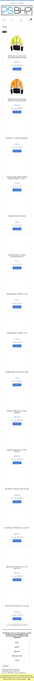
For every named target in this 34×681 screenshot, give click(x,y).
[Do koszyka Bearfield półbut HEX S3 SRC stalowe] (17, 462)
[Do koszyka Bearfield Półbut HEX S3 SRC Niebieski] (17, 423)
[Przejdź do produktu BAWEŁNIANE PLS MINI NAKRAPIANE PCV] (17, 245)
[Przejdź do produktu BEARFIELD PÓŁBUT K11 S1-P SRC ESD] (17, 556)
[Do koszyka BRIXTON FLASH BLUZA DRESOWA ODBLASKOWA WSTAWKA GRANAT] (17, 112)
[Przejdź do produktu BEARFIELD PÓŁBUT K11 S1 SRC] (17, 517)
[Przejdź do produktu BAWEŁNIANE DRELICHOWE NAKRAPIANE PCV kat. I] (17, 166)
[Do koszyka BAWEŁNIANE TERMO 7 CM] (17, 346)
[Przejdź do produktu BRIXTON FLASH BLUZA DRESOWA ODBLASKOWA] (17, 43)
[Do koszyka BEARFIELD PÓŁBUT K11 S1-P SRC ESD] (17, 579)
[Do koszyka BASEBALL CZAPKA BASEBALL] (17, 151)
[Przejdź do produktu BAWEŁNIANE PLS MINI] (17, 205)
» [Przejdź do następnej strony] (28, 625)
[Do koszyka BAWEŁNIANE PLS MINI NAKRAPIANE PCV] (17, 268)
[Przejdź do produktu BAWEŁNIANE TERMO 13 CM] (17, 283)
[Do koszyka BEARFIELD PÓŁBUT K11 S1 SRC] (17, 540)
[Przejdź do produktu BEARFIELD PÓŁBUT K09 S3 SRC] (17, 478)
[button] (4, 20)
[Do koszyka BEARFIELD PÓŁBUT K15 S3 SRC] (17, 618)
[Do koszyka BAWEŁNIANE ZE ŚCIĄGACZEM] (17, 385)
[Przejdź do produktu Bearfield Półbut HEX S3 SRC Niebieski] (17, 400)
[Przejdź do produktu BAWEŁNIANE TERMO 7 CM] (17, 322)
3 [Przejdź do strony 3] (13, 625)
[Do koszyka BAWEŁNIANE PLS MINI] (17, 229)
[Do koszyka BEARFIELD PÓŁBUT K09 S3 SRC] (17, 501)
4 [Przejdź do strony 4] (16, 625)
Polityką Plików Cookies (6, 677)
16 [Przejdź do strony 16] (25, 625)
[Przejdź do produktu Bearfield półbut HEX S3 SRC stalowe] (17, 439)
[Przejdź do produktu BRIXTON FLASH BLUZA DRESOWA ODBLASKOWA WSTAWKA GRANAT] (17, 87)
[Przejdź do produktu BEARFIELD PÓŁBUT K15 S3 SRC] (17, 595)
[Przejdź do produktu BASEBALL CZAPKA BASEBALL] (17, 128)
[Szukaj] (13, 20)
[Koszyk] (29, 20)
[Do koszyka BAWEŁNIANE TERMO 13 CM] (17, 307)
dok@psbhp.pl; (22, 672)
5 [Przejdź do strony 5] (19, 625)
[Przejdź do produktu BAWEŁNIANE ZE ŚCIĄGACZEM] (17, 361)
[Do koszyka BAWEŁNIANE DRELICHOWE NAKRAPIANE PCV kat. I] (17, 190)
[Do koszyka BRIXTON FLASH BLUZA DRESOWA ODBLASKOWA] (17, 69)
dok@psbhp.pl (9, 636)
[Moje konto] (21, 20)
